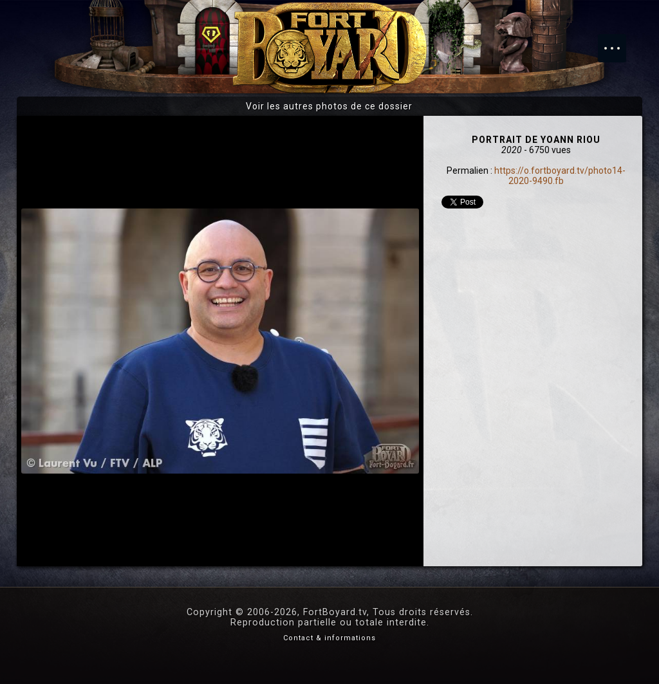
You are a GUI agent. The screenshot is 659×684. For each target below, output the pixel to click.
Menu (618, 42)
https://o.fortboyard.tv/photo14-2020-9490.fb (560, 175)
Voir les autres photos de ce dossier (329, 106)
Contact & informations (329, 638)
